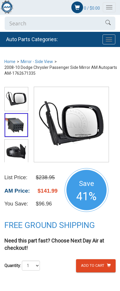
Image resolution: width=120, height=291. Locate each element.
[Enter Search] (53, 23)
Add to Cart (96, 265)
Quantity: (12, 265)
